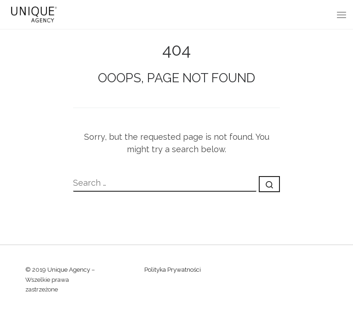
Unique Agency (68, 269)
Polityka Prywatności (172, 269)
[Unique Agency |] (32, 13)
